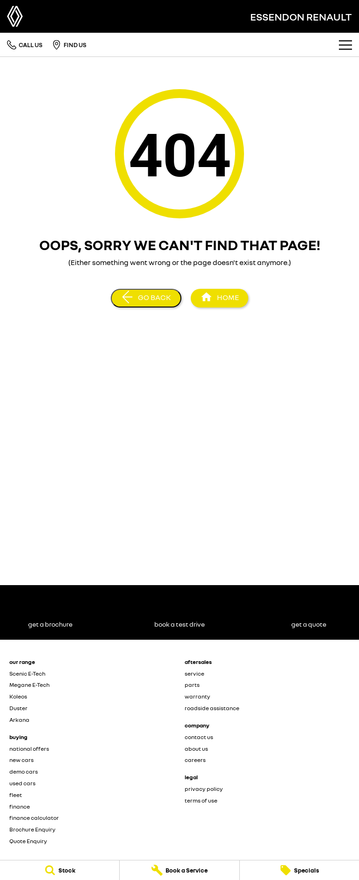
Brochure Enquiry (32, 829)
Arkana (19, 719)
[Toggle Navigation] (345, 44)
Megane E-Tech (29, 684)
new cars (21, 759)
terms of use (201, 800)
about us (196, 748)
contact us (199, 736)
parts (192, 684)
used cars (22, 783)
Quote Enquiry (28, 841)
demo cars (23, 771)
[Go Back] (146, 298)
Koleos (18, 696)
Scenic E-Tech (27, 673)
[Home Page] (15, 16)
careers (195, 759)
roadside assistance (212, 708)
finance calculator (34, 817)
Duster (18, 708)
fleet (15, 794)
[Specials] (299, 870)
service (194, 673)
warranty (197, 696)
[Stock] (59, 870)
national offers (29, 748)
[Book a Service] (179, 870)
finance (19, 806)
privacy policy (204, 788)
